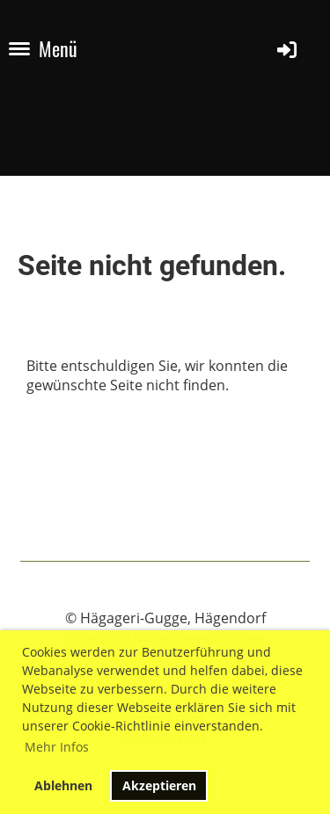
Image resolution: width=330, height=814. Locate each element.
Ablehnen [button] (63, 785)
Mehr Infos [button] (57, 746)
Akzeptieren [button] (159, 785)
